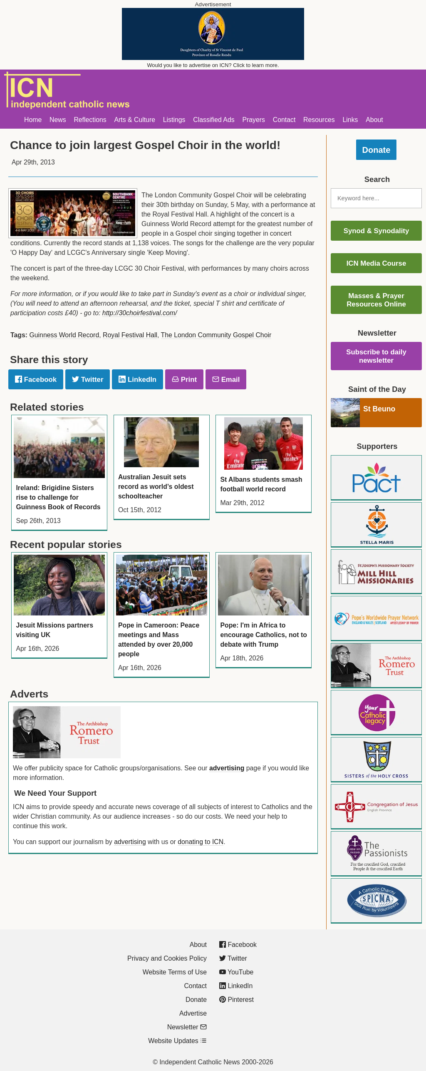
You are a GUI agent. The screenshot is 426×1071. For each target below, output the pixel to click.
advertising (226, 768)
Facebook (36, 380)
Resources (319, 119)
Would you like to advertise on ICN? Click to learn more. (213, 65)
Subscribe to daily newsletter (376, 356)
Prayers (253, 119)
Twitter (87, 380)
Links (350, 119)
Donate (376, 149)
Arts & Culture (134, 119)
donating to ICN (200, 841)
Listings (174, 119)
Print (184, 380)
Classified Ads (213, 119)
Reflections (90, 119)
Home (33, 119)
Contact (284, 119)
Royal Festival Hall (130, 335)
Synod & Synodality (376, 231)
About (374, 119)
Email (226, 380)
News (58, 119)
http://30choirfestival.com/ (139, 312)
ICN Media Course (376, 263)
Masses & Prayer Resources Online (376, 300)
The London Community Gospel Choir (216, 335)
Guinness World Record (64, 335)
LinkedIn (137, 380)
